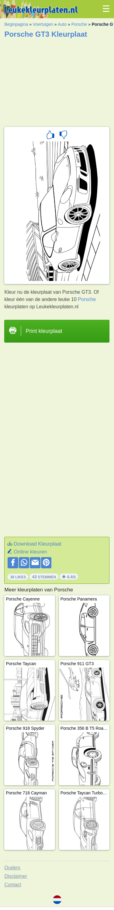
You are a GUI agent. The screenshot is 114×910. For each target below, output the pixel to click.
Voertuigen (43, 24)
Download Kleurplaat (37, 544)
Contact (12, 884)
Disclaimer (15, 876)
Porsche (79, 24)
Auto (62, 24)
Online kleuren (30, 552)
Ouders (12, 867)
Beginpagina (16, 24)
